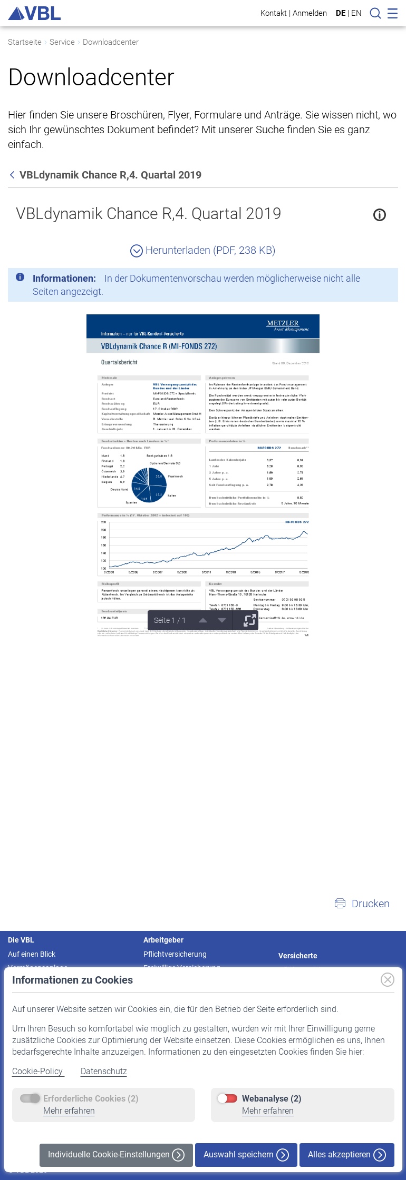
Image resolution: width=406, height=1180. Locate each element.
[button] (361, 903)
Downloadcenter (111, 42)
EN (356, 13)
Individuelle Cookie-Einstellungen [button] (116, 1155)
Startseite (25, 42)
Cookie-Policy (38, 1071)
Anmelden (310, 12)
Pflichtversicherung (175, 954)
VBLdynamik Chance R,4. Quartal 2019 (149, 213)
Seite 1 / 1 (170, 620)
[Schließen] (361, 280)
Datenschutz (104, 1071)
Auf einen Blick (31, 954)
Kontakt (273, 12)
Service (62, 42)
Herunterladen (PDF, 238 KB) (203, 250)
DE (340, 13)
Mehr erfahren (69, 1111)
